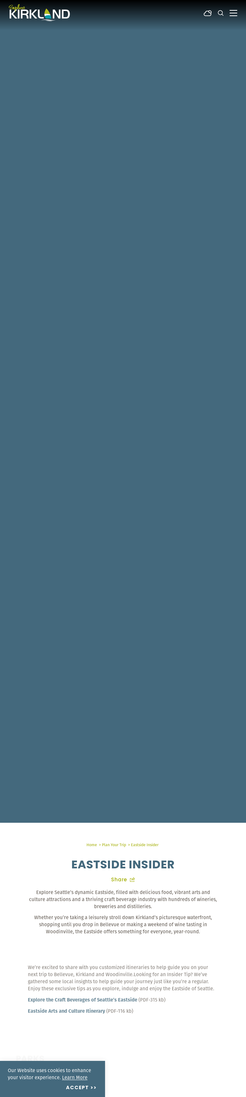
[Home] (39, 12)
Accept (77, 1088)
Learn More (74, 1077)
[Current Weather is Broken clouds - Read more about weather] (208, 12)
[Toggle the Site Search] (221, 13)
